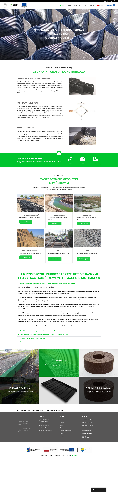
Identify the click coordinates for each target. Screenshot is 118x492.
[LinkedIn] (83, 438)
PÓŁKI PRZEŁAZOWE (58, 361)
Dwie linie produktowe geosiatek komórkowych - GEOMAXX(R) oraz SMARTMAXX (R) (45, 335)
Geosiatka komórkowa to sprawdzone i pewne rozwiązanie (37, 331)
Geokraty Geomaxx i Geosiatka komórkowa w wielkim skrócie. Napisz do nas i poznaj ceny (47, 284)
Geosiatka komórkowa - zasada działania (32, 339)
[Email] (105, 1)
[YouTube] (111, 1)
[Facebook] (109, 1)
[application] (81, 5)
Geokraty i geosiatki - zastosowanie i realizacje (34, 342)
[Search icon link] (114, 1)
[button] (59, 284)
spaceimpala (75, 456)
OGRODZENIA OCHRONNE (19, 388)
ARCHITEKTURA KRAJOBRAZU (98, 388)
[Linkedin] (107, 1)
